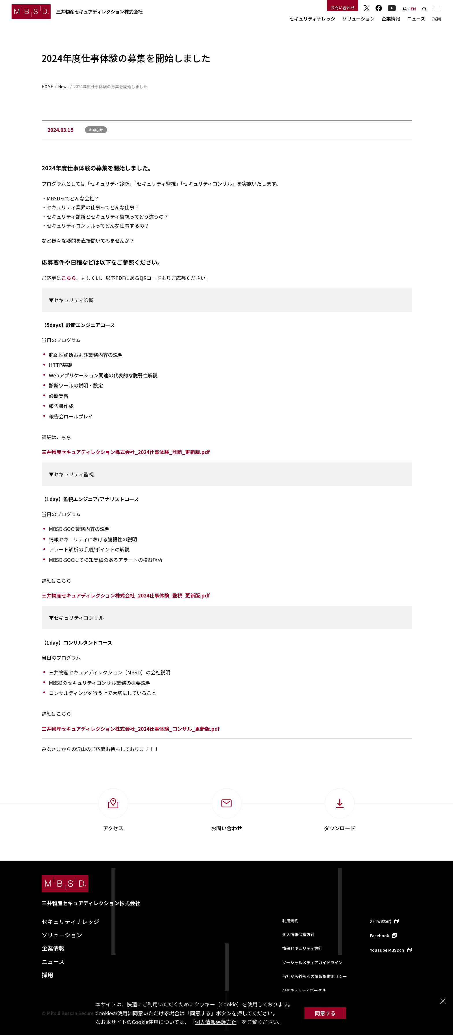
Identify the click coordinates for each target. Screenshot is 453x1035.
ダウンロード (339, 828)
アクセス (113, 828)
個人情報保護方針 (215, 1021)
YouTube (392, 8)
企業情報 (391, 18)
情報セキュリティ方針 (302, 948)
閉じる (443, 1001)
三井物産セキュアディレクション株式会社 (91, 903)
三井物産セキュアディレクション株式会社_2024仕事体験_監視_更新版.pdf (126, 595)
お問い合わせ (342, 7)
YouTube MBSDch (387, 950)
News (63, 86)
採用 (436, 18)
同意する (325, 1013)
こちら (68, 277)
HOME (47, 86)
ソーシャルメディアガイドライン (312, 962)
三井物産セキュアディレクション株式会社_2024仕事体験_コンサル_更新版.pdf (131, 728)
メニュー (437, 8)
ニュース (416, 18)
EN (413, 9)
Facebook (379, 8)
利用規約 (290, 920)
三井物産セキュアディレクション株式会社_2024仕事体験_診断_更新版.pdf (126, 451)
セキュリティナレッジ (312, 18)
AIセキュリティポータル (304, 990)
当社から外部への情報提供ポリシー (314, 976)
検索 (424, 9)
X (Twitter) (380, 921)
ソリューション (358, 18)
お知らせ (96, 129)
